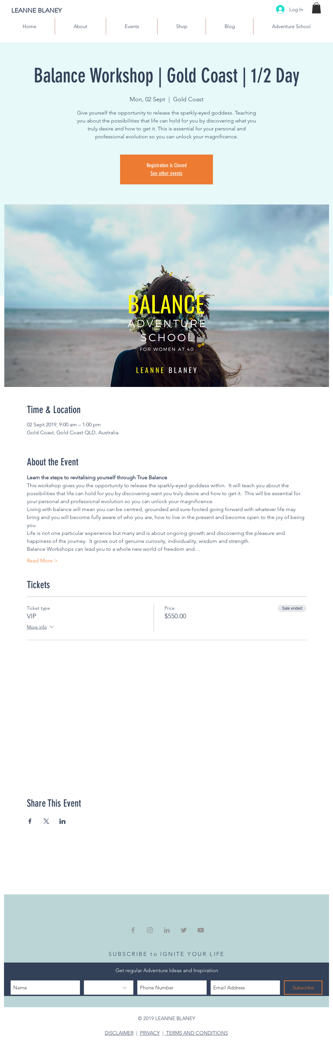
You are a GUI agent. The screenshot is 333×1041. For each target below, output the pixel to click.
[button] (316, 7)
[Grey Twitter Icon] (184, 930)
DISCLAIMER (119, 1033)
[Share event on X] (46, 821)
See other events (166, 173)
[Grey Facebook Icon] (133, 930)
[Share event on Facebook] (30, 821)
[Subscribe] (303, 987)
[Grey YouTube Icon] (201, 930)
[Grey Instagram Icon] (150, 930)
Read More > (42, 560)
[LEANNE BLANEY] (52, 10)
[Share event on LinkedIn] (62, 821)
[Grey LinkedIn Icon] (167, 930)
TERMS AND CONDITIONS (196, 1033)
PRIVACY (150, 1033)
